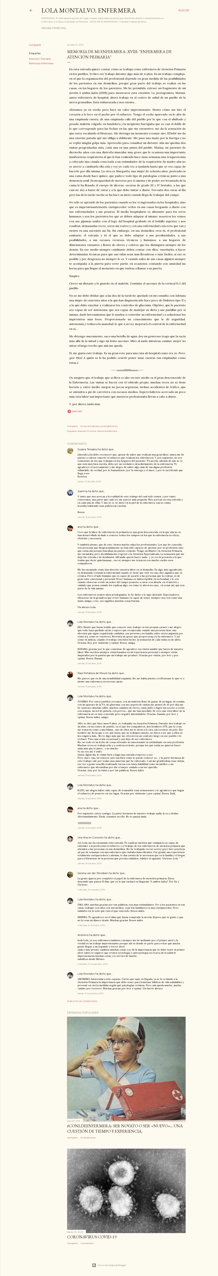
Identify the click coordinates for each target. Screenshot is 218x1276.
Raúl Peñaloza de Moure (92, 673)
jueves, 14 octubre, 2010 (89, 481)
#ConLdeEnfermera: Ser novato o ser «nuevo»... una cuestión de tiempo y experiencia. (125, 1128)
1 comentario (86, 1243)
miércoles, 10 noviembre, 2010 (93, 964)
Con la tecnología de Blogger (109, 1265)
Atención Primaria (40, 58)
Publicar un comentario (82, 1001)
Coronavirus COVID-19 (91, 1237)
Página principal (54, 28)
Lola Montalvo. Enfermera (88, 10)
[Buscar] (183, 10)
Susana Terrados (87, 449)
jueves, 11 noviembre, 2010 (91, 993)
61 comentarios (87, 1137)
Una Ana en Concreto (91, 837)
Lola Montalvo (86, 621)
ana (80, 526)
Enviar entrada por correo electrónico (99, 426)
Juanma (82, 491)
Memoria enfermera (41, 63)
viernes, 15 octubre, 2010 (90, 517)
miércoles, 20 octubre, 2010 (91, 889)
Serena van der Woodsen (93, 873)
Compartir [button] (35, 45)
